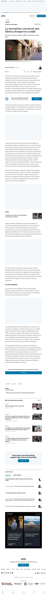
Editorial (7, 404)
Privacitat (22, 577)
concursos (8, 383)
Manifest (3, 569)
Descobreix (10, 513)
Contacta (44, 569)
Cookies (31, 577)
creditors (14, 383)
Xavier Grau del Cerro (10, 67)
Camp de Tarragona (29, 12)
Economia (7, 19)
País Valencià (14, 12)
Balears (10, 12)
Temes (17, 569)
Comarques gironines (21, 12)
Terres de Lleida (37, 12)
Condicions (27, 577)
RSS (21, 569)
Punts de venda (27, 569)
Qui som (8, 569)
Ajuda (39, 569)
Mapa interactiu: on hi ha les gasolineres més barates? (20, 392)
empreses (20, 383)
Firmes (13, 569)
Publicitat (34, 569)
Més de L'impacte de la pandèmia (14, 400)
